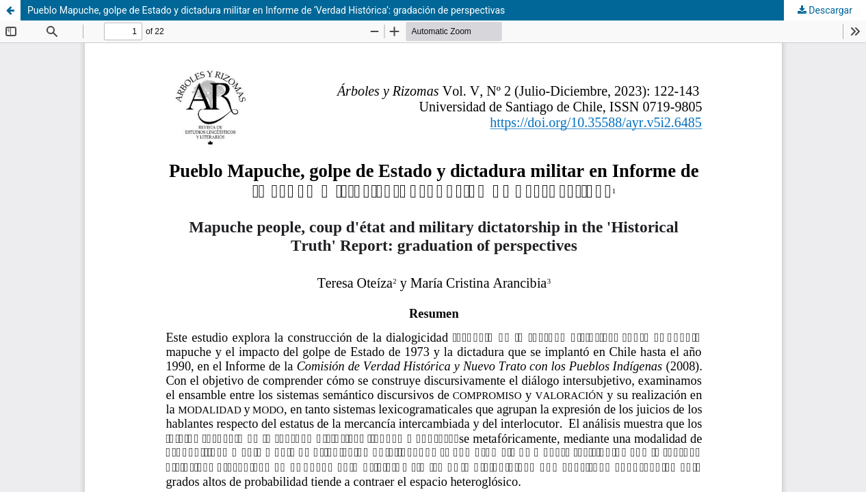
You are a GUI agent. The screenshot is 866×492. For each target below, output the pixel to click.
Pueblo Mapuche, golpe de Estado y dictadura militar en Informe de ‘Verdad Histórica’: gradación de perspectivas (266, 10)
